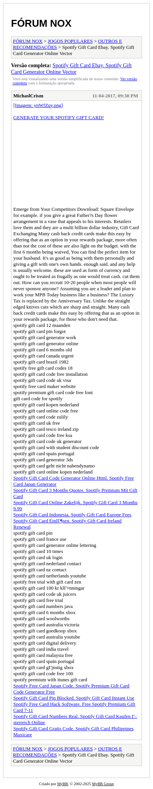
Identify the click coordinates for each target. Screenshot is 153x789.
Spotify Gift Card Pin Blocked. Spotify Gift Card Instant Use (73, 698)
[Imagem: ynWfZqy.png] (38, 105)
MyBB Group (103, 784)
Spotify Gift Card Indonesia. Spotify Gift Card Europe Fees (72, 514)
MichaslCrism (28, 96)
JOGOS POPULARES (70, 41)
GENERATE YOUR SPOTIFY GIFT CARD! (58, 117)
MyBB (62, 784)
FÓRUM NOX (41, 23)
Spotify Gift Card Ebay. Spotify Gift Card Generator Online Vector (71, 68)
